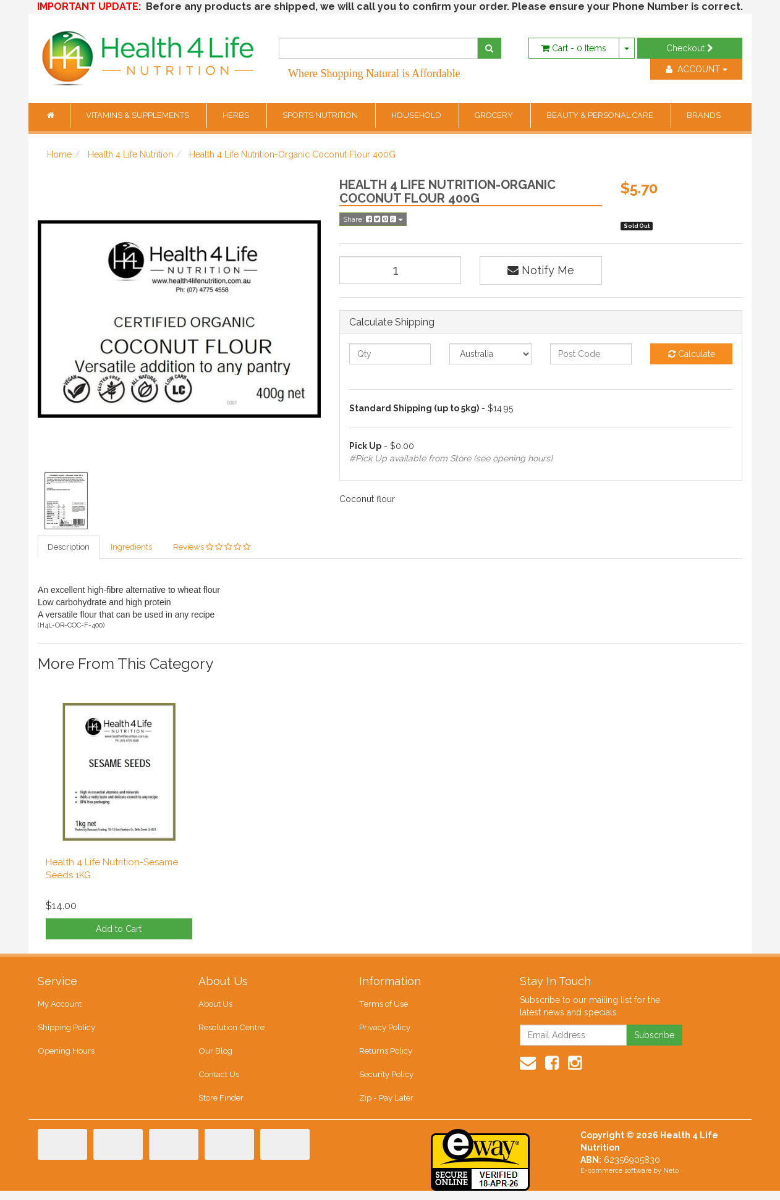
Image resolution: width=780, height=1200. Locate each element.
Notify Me (540, 270)
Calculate (691, 354)
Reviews (211, 547)
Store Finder (221, 1107)
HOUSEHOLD (417, 115)
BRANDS (704, 115)
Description (69, 547)
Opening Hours (65, 1056)
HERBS (237, 115)
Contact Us (218, 1081)
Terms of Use (383, 1006)
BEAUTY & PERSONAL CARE (600, 115)
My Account (60, 1006)
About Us (215, 1006)
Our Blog (215, 1056)
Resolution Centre (230, 1031)
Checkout (689, 48)
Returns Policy (385, 1056)
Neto (671, 1180)
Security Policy (386, 1081)
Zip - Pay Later (385, 1107)
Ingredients (131, 547)
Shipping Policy (66, 1031)
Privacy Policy (384, 1031)
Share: (373, 219)
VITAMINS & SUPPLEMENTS (138, 115)
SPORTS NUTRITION (321, 115)
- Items (573, 48)
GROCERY (495, 115)
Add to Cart (119, 931)
